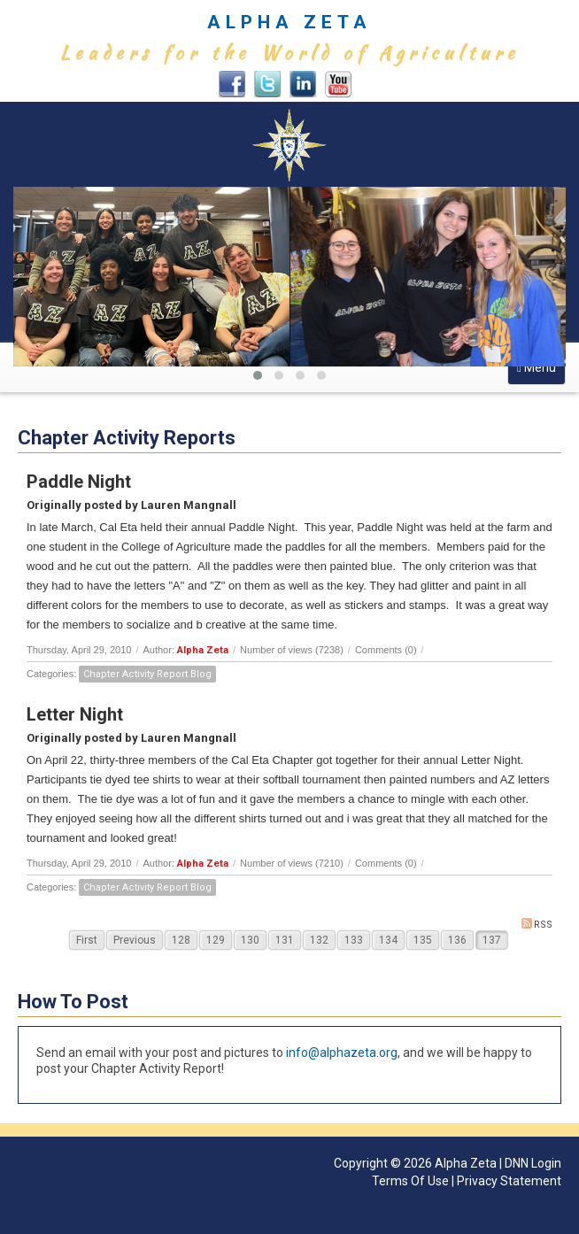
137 (491, 940)
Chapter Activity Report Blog (147, 674)
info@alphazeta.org (342, 1052)
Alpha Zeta (202, 650)
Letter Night (75, 714)
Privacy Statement (509, 1181)
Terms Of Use (410, 1181)
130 (250, 940)
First (86, 940)
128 (181, 940)
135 (422, 940)
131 (284, 940)
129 (215, 940)
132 (319, 940)
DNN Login (533, 1163)
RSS (536, 924)
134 (388, 940)
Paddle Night (79, 481)
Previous (134, 940)
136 (457, 940)
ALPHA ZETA (289, 22)
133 (353, 940)
